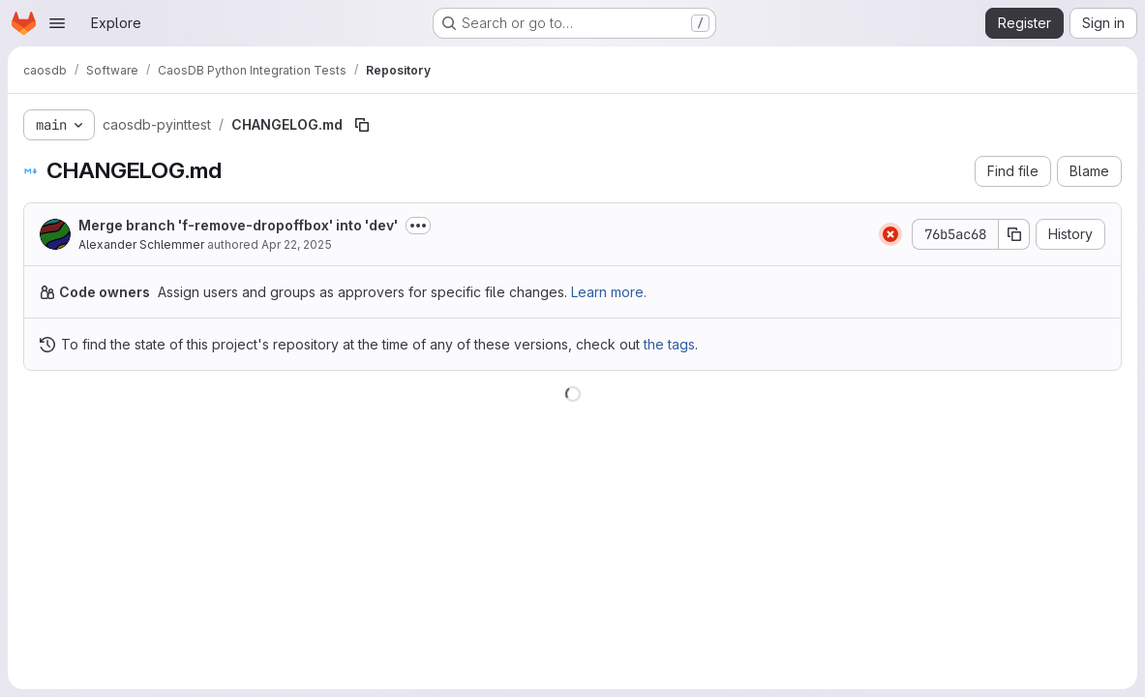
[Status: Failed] (890, 234)
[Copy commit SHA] (1014, 234)
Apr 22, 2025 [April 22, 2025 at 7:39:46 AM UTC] (296, 244)
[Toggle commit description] (418, 225)
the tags (669, 344)
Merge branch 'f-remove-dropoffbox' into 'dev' (238, 225)
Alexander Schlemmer (141, 244)
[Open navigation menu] (57, 23)
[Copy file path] (362, 124)
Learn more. (609, 292)
